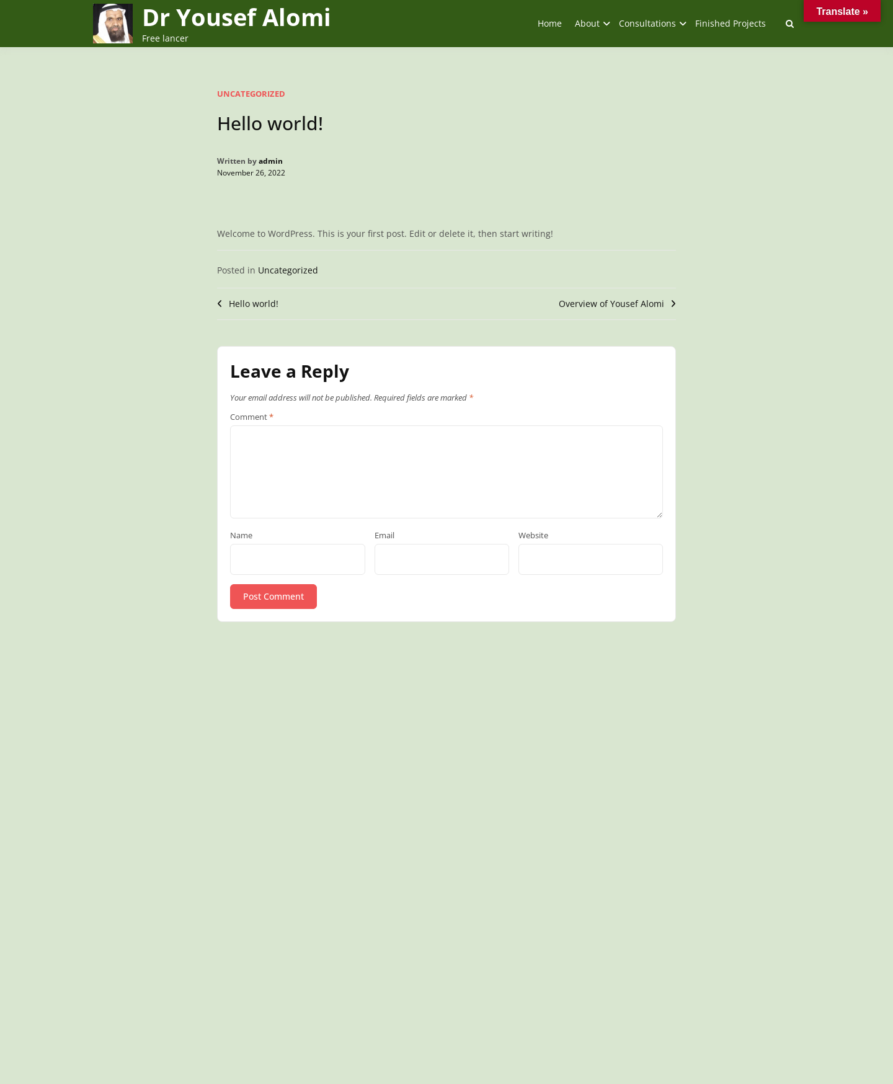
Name (241, 536)
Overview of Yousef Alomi (611, 303)
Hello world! (253, 303)
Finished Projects (730, 23)
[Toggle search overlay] (790, 23)
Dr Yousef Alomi (236, 17)
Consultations (647, 23)
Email (384, 536)
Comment (251, 417)
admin (271, 161)
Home (550, 23)
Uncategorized (251, 93)
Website (533, 536)
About (587, 23)
